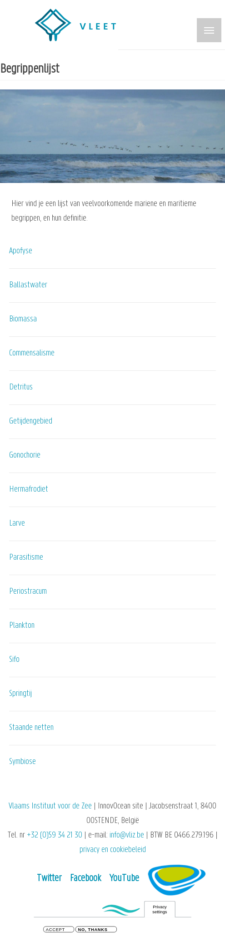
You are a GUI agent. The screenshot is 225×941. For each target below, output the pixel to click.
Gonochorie (24, 455)
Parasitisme (26, 557)
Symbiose (22, 762)
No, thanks (93, 930)
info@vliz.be (127, 835)
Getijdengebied (30, 421)
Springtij (20, 694)
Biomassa (23, 319)
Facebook (85, 878)
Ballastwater (28, 285)
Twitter (49, 878)
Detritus (21, 387)
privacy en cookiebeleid (113, 850)
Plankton (22, 625)
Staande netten (31, 728)
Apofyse (20, 251)
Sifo (14, 659)
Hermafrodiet (28, 489)
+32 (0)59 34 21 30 (54, 835)
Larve (17, 523)
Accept (55, 930)
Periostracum (28, 591)
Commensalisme (32, 353)
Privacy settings (159, 910)
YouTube (124, 878)
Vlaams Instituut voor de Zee (50, 806)
